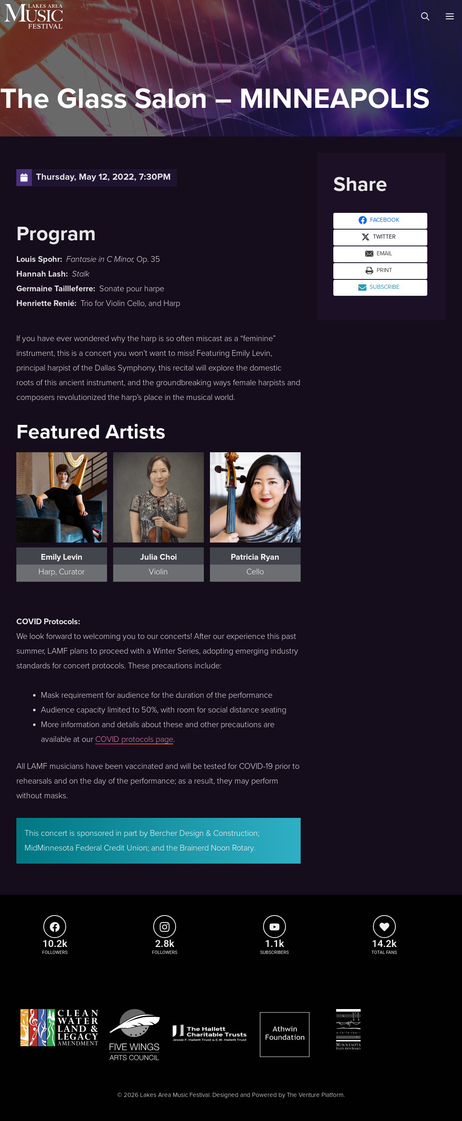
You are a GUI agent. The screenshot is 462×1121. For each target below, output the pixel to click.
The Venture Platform (315, 1095)
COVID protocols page (134, 739)
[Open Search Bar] (425, 16)
